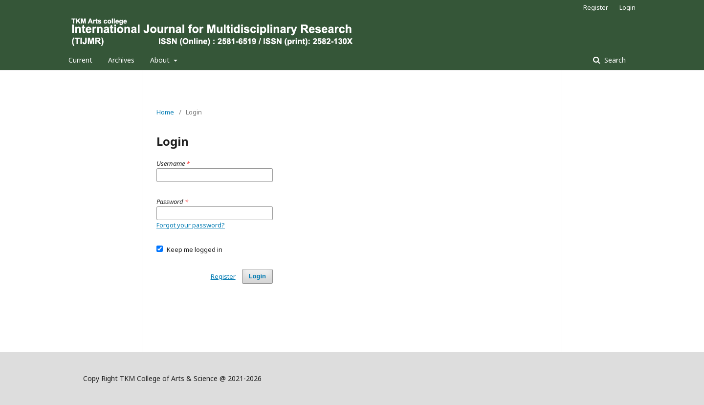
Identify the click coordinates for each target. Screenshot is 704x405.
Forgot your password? (190, 225)
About (161, 60)
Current (80, 60)
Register (595, 7)
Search (614, 60)
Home (165, 112)
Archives (121, 60)
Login (627, 7)
